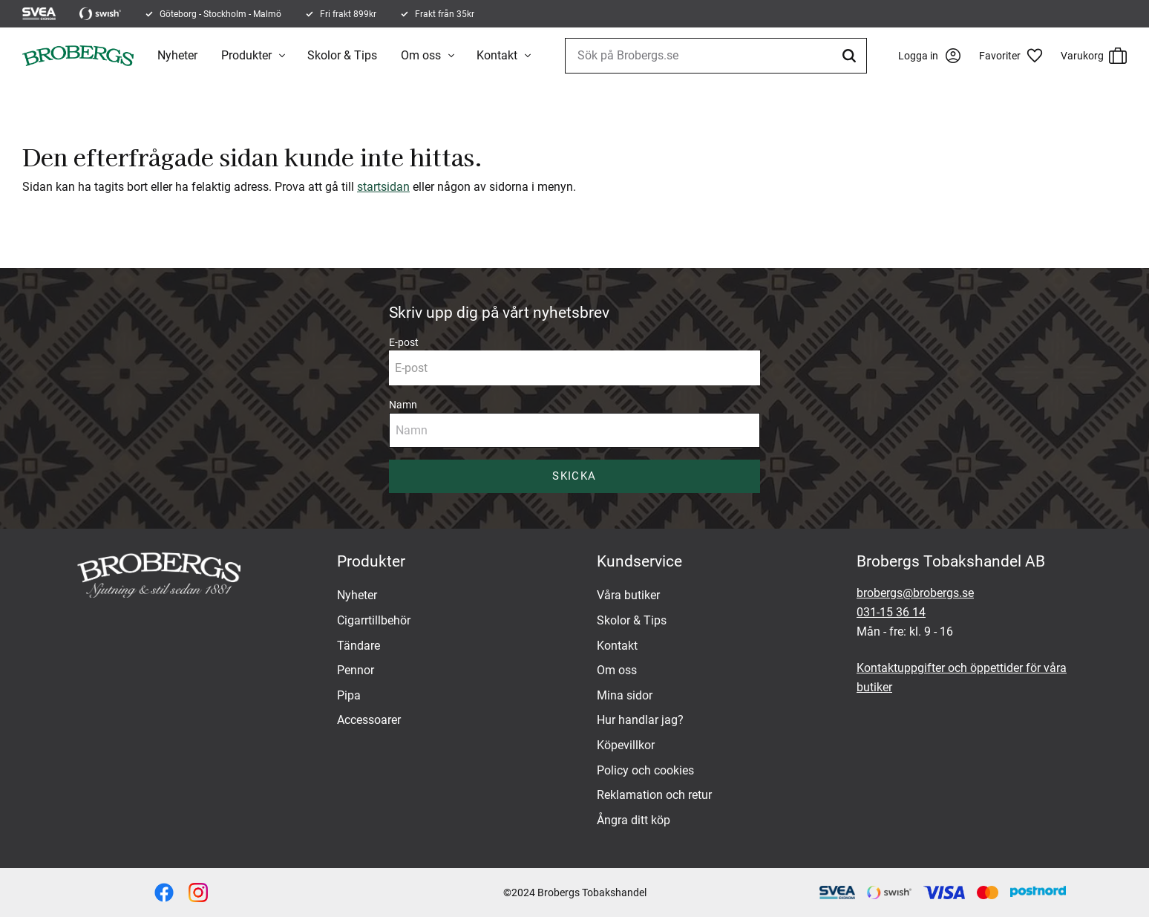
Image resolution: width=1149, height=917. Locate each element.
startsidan (383, 187)
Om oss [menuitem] (421, 55)
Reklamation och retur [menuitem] (654, 795)
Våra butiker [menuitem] (628, 595)
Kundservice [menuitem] (639, 561)
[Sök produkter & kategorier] (716, 56)
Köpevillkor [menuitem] (626, 745)
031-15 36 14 (891, 612)
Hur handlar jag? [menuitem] (640, 720)
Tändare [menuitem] (358, 646)
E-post (404, 342)
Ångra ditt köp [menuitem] (633, 820)
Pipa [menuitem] (349, 695)
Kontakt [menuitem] (497, 55)
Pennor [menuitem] (355, 670)
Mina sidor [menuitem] (624, 695)
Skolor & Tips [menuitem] (342, 55)
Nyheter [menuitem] (177, 55)
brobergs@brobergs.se (915, 593)
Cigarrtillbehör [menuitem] (373, 620)
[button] (1016, 55)
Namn (403, 405)
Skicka (574, 476)
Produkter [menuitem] (246, 55)
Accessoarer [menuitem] (369, 720)
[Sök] (851, 56)
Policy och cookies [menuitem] (645, 770)
